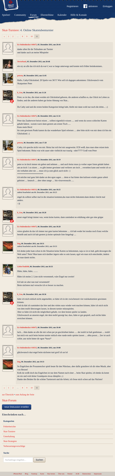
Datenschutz (86, 474)
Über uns (61, 474)
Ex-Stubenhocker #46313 (27, 189)
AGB (77, 474)
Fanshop (34, 474)
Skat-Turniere (10, 30)
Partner (69, 474)
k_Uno (19, 92)
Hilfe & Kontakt (79, 15)
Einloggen (107, 6)
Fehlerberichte (9, 426)
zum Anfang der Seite (25, 394)
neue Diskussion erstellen (16, 407)
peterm (20, 76)
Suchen (39, 460)
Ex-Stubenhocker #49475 (27, 44)
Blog (26, 474)
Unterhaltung (9, 436)
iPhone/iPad (17, 474)
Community (20, 15)
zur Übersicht (8, 394)
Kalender (62, 15)
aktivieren (90, 7)
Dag (18, 243)
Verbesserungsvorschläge (14, 446)
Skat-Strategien (10, 441)
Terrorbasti (21, 61)
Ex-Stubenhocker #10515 (27, 348)
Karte (42, 474)
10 (32, 36)
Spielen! (6, 15)
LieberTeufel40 (23, 266)
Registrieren (72, 6)
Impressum (98, 474)
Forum (33, 15)
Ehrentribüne (47, 15)
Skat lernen (51, 474)
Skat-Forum (9, 400)
